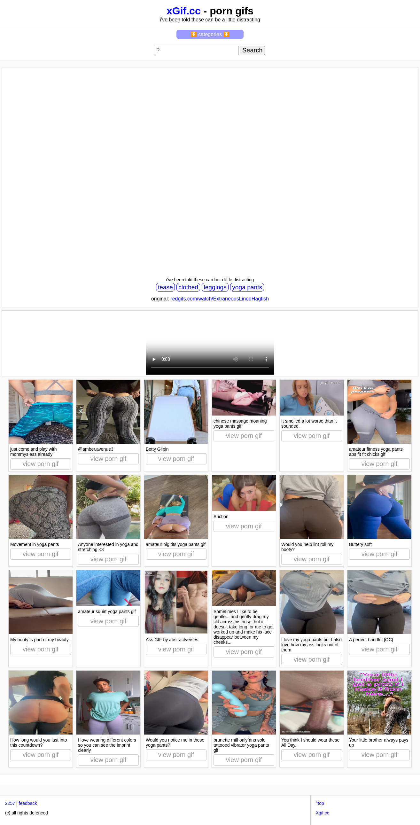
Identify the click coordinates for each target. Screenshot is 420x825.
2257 (10, 803)
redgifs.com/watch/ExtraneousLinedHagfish (219, 298)
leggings (215, 287)
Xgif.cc (322, 812)
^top (320, 803)
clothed (188, 287)
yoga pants (247, 287)
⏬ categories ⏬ (210, 34)
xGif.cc (184, 11)
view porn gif (40, 463)
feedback (28, 803)
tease (165, 287)
